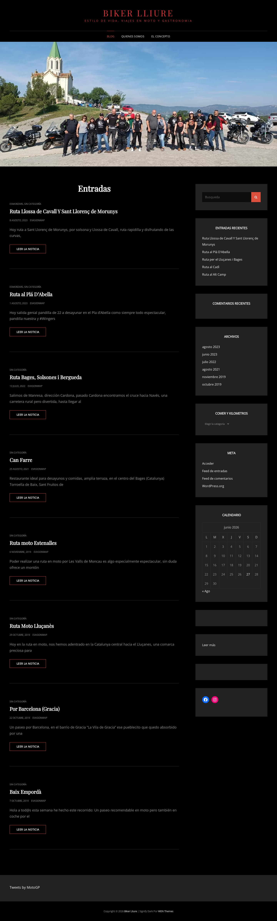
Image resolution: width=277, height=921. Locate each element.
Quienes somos (132, 36)
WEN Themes (165, 911)
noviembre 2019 (214, 377)
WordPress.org (213, 486)
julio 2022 (209, 362)
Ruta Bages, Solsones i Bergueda (46, 377)
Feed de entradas (214, 471)
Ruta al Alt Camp (214, 274)
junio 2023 (209, 354)
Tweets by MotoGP (25, 887)
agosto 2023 (211, 347)
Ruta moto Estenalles (33, 543)
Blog (110, 36)
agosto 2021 (211, 369)
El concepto (160, 36)
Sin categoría (32, 204)
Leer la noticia (31, 250)
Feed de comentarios (217, 478)
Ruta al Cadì (210, 267)
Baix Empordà (25, 791)
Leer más (208, 645)
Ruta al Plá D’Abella (31, 294)
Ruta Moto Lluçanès (32, 625)
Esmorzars (16, 204)
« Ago (206, 591)
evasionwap (37, 220)
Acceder (208, 463)
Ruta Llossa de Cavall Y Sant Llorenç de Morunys (64, 211)
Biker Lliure (138, 12)
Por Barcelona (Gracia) (35, 708)
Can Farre (21, 460)
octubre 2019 (211, 384)
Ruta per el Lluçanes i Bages (222, 259)
